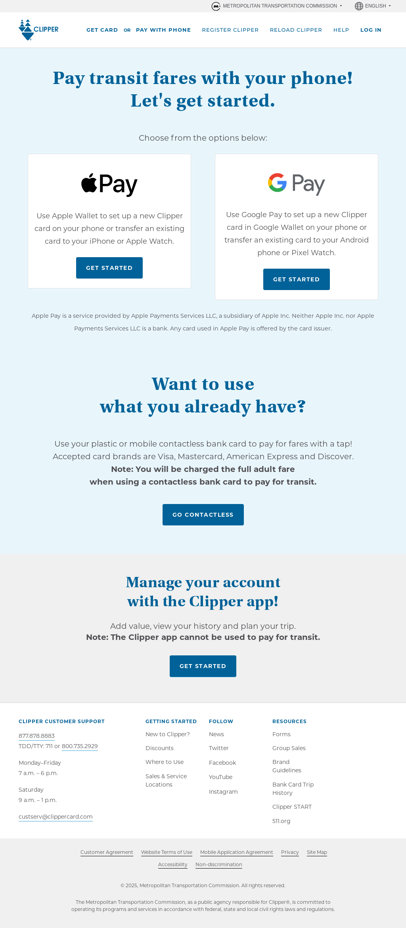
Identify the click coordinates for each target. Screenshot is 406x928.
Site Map (317, 859)
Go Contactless (203, 514)
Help (341, 30)
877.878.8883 (37, 735)
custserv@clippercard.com (56, 816)
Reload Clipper (296, 30)
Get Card (102, 30)
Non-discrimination (218, 871)
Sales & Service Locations (166, 784)
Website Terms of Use (166, 859)
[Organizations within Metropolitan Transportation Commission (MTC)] (276, 6)
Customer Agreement (106, 859)
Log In (371, 30)
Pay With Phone (163, 30)
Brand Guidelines (286, 769)
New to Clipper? (168, 734)
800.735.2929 (80, 746)
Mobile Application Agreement (236, 859)
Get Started (109, 267)
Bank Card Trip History (293, 792)
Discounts (160, 749)
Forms (281, 734)
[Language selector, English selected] (372, 6)
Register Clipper (230, 30)
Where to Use (165, 764)
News (216, 734)
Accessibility (173, 871)
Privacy (290, 859)
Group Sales (289, 749)
